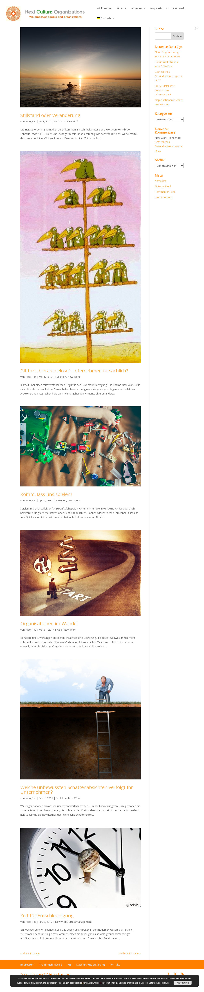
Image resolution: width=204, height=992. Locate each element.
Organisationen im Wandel (49, 623)
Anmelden (161, 180)
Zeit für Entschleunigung (47, 915)
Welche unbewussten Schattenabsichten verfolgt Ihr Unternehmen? (76, 789)
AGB (69, 964)
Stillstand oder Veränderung (50, 115)
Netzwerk (178, 8)
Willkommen (104, 8)
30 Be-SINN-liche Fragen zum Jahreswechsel (165, 90)
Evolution (59, 121)
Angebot (136, 8)
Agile (59, 629)
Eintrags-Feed (163, 186)
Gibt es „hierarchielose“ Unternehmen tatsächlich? (74, 370)
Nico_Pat (30, 121)
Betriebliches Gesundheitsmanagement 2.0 (169, 76)
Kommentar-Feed (165, 191)
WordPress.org (163, 197)
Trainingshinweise (50, 964)
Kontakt (114, 964)
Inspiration (157, 8)
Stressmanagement (80, 921)
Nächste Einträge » (130, 953)
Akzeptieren (182, 983)
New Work (72, 121)
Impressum (27, 964)
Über (120, 8)
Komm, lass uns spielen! (46, 494)
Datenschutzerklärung (90, 964)
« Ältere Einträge (30, 953)
